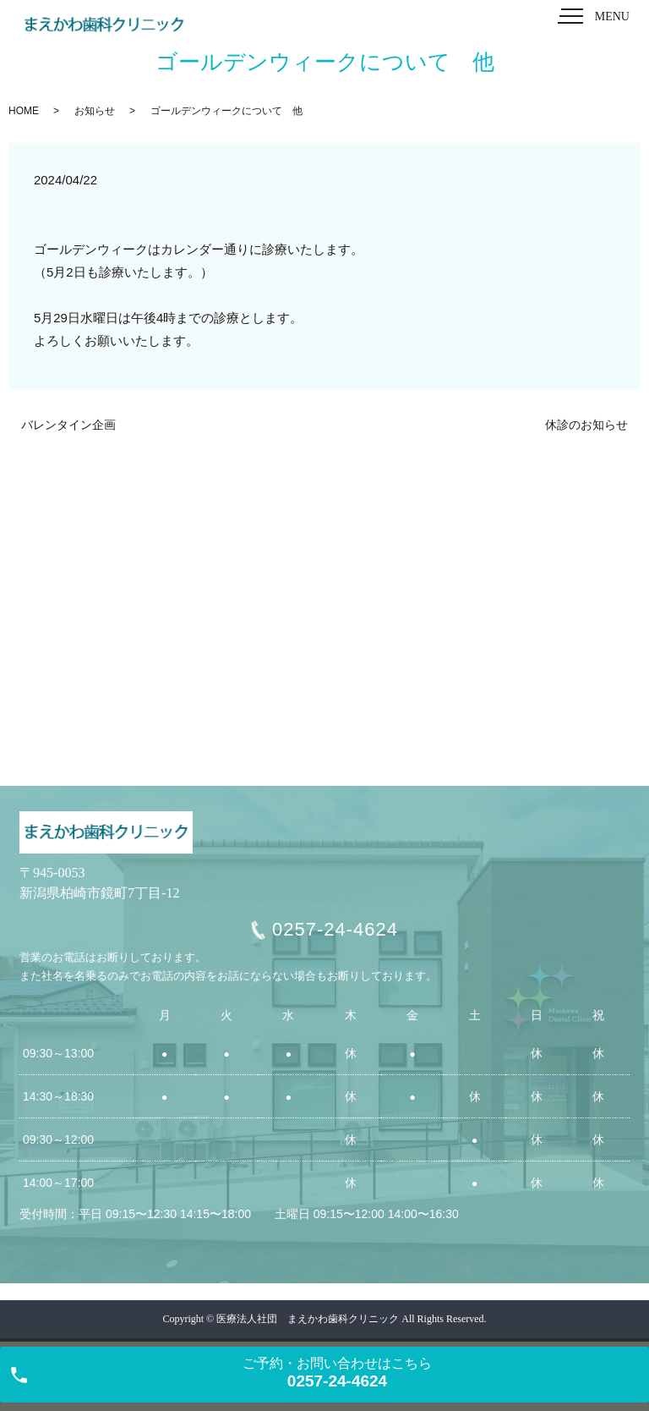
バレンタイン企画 (68, 424)
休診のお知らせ (586, 424)
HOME (23, 111)
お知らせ (94, 111)
